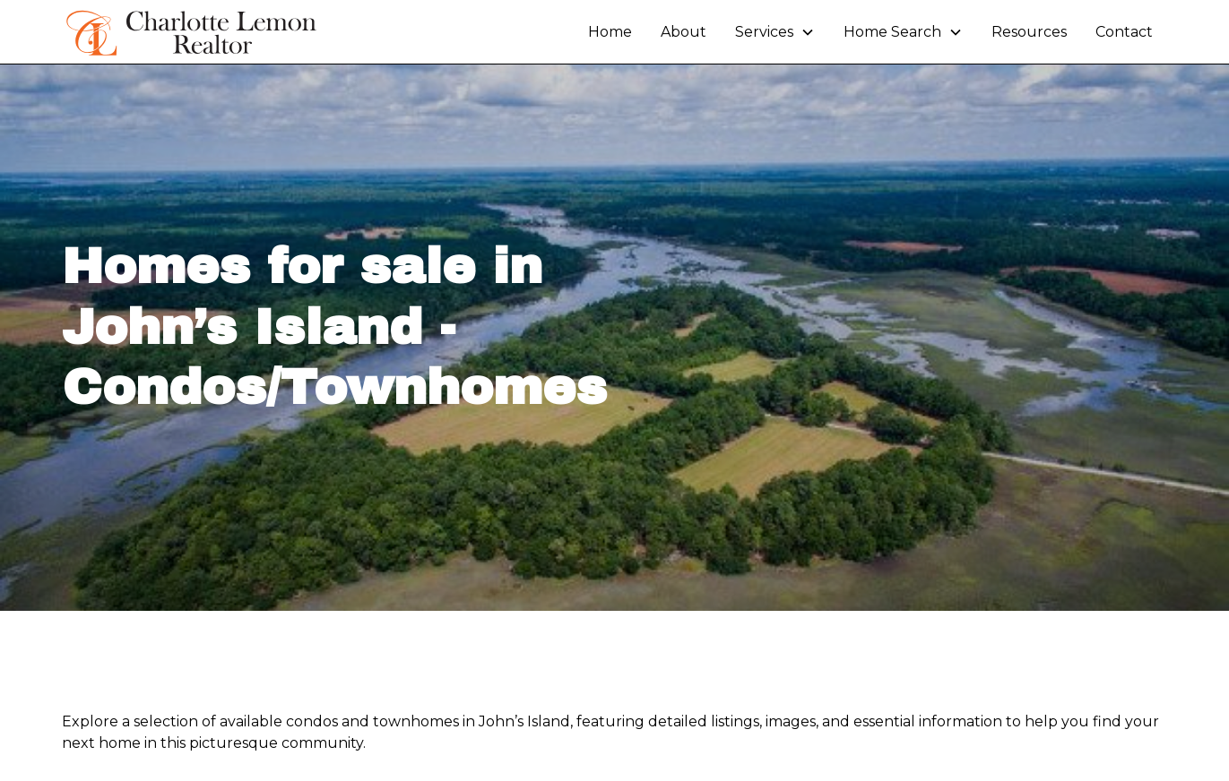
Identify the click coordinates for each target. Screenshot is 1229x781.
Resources (1029, 31)
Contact (1124, 31)
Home (610, 31)
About (683, 31)
